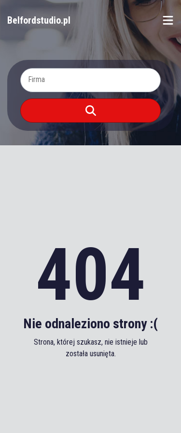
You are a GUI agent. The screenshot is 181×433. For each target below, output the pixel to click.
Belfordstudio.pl (38, 20)
